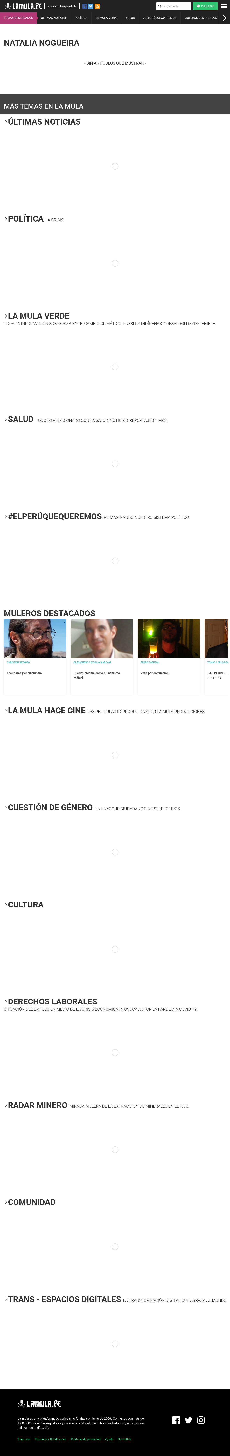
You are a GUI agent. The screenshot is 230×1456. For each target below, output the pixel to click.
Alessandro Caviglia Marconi (92, 662)
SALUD (130, 18)
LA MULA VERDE (106, 18)
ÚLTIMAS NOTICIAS (54, 18)
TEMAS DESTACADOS (18, 18)
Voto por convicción (155, 673)
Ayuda (109, 1439)
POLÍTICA (81, 18)
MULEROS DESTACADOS (201, 18)
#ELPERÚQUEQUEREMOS (159, 18)
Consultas (124, 1439)
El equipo (24, 1439)
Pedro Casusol (150, 662)
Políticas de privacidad (85, 1439)
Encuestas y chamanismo (24, 673)
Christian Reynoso (18, 662)
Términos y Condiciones (50, 1439)
